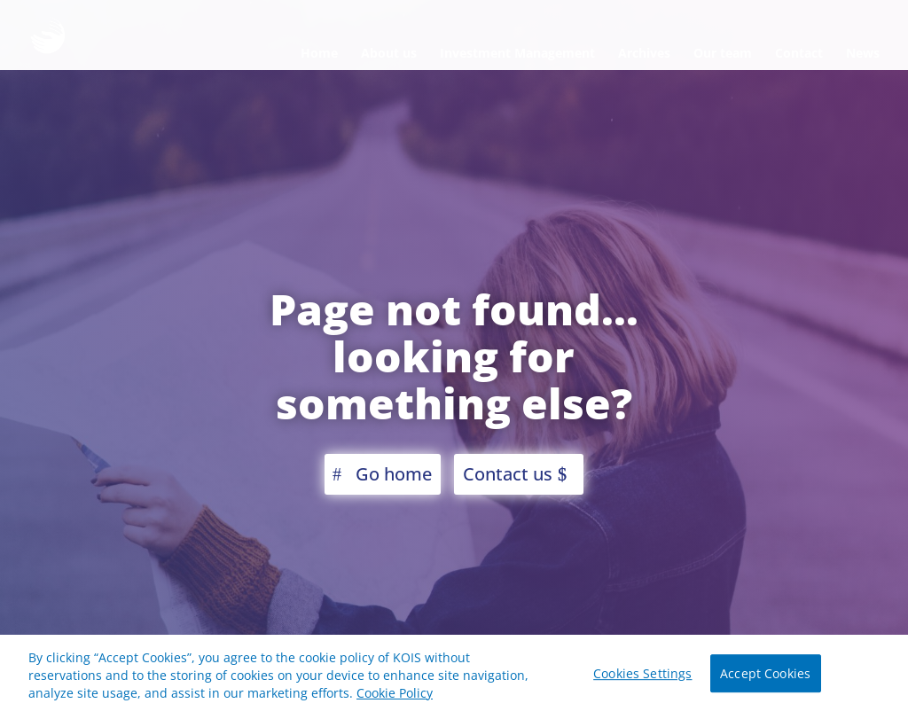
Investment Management (517, 52)
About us (389, 52)
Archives (644, 52)
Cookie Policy (394, 695)
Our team (722, 52)
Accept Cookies (765, 676)
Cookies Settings (642, 676)
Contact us (507, 474)
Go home (394, 474)
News (863, 52)
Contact (799, 52)
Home (319, 52)
